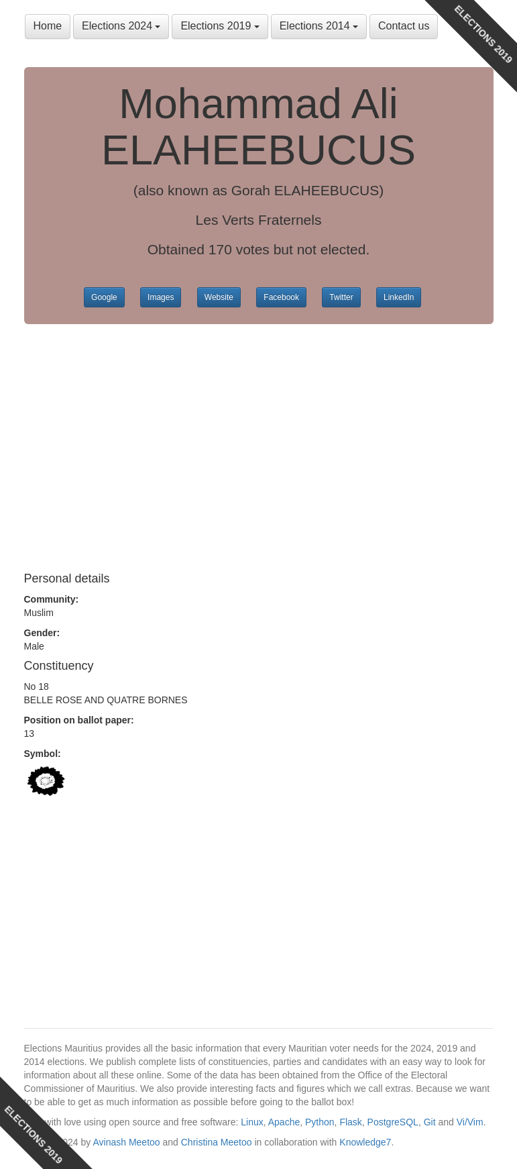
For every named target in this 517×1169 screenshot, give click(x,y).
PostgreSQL (392, 1122)
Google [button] (104, 297)
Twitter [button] (341, 297)
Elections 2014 (319, 26)
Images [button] (161, 297)
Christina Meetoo (216, 1142)
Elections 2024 (121, 26)
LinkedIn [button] (399, 297)
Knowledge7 (365, 1142)
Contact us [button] (403, 26)
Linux (252, 1122)
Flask (350, 1122)
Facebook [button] (281, 297)
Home (48, 26)
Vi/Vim (470, 1122)
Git (430, 1122)
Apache (284, 1122)
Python (320, 1122)
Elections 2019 (219, 26)
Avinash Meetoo (126, 1142)
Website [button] (219, 297)
